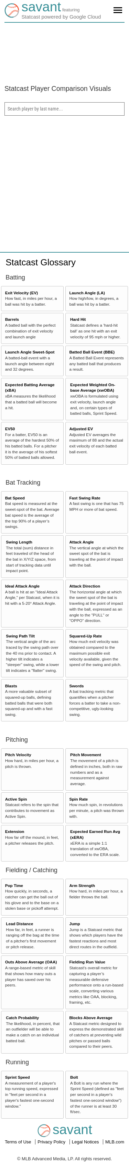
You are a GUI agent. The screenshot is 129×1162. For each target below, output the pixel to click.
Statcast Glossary (41, 262)
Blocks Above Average (90, 1017)
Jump (74, 923)
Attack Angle (81, 542)
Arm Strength (82, 885)
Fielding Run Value (87, 962)
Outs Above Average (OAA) (31, 962)
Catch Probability (22, 1017)
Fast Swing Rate (84, 498)
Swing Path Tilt (20, 636)
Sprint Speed (17, 1077)
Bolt (74, 1077)
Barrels (12, 319)
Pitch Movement (85, 754)
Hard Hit (78, 319)
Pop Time (14, 885)
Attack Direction (84, 586)
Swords (76, 686)
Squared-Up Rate (85, 636)
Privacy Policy (52, 1141)
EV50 (10, 428)
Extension (14, 831)
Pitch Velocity (18, 754)
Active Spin (16, 799)
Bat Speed (15, 498)
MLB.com (114, 1141)
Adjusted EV (81, 428)
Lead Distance (19, 923)
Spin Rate (78, 799)
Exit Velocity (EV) (21, 292)
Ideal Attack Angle (22, 586)
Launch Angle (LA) (87, 292)
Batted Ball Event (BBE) (92, 352)
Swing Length (19, 542)
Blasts (11, 686)
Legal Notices (86, 1141)
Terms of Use (18, 1141)
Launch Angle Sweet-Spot (30, 352)
